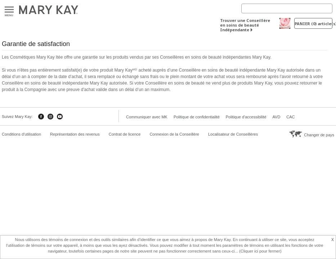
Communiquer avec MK (146, 117)
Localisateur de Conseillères (233, 134)
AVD (277, 117)
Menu (9, 9)
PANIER (313, 23)
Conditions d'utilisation (21, 134)
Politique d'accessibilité (246, 117)
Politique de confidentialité (197, 117)
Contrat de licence (125, 134)
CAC (290, 117)
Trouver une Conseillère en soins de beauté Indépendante (245, 25)
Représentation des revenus (75, 134)
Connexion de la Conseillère (174, 134)
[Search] (286, 8)
